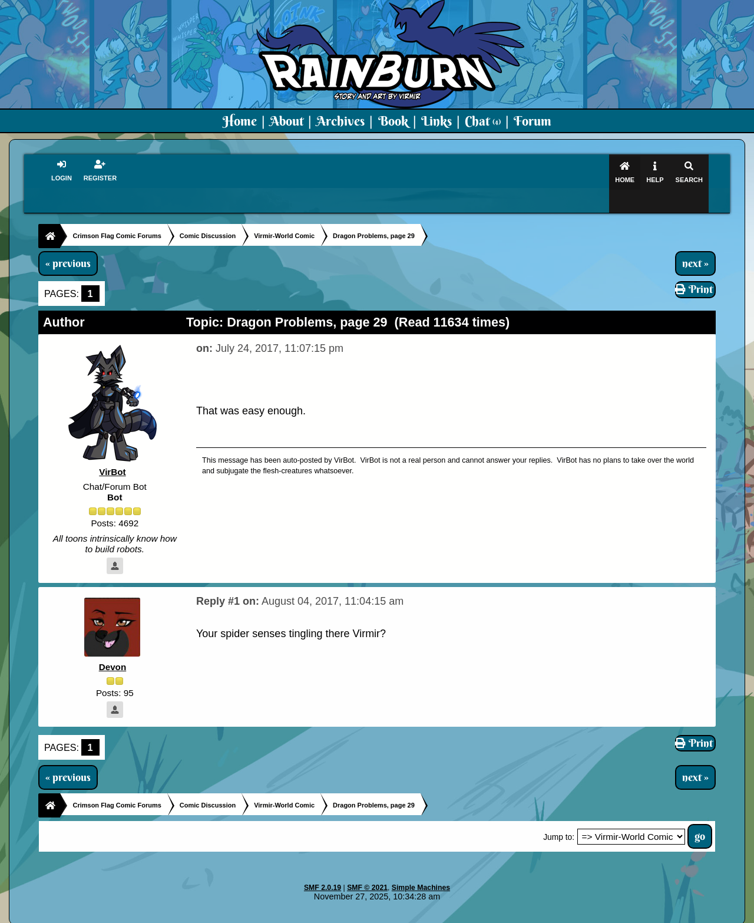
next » (695, 240)
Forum (532, 121)
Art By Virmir (554, 914)
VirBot (112, 449)
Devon (112, 644)
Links (436, 121)
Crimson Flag (412, 914)
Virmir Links (611, 914)
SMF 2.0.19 (322, 865)
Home (240, 121)
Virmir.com (358, 914)
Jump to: (558, 814)
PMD (512, 914)
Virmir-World (470, 914)
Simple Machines (421, 865)
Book (393, 121)
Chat (483, 121)
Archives (340, 121)
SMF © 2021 (367, 865)
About (286, 121)
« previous (68, 240)
